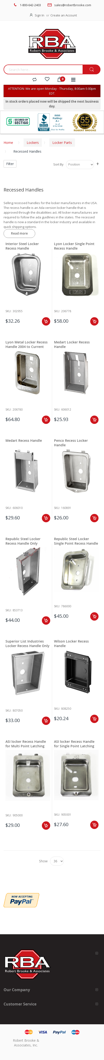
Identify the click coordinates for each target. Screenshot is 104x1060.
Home (8, 142)
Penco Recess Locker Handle (71, 442)
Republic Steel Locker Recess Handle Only (22, 541)
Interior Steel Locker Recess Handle (22, 246)
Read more (19, 233)
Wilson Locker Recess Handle (71, 643)
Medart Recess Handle (23, 440)
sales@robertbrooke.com (72, 5)
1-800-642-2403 (30, 5)
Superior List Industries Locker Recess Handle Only (27, 643)
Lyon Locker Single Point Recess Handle (74, 246)
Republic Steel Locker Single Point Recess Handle (76, 541)
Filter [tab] (10, 163)
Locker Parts (62, 142)
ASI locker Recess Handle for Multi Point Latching (25, 743)
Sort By (58, 164)
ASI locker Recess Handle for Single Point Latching (74, 743)
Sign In (39, 15)
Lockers (33, 142)
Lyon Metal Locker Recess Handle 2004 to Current (26, 344)
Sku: (8, 311)
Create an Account (63, 15)
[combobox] (43, 69)
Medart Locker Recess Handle (72, 344)
